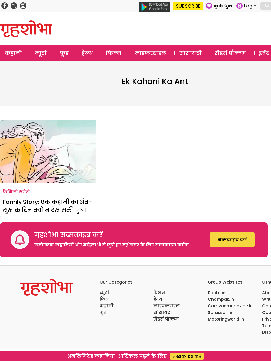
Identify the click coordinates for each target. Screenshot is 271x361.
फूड (64, 53)
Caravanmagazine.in (230, 306)
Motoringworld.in (226, 319)
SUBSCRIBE (188, 6)
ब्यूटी (41, 53)
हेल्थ (87, 53)
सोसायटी (190, 53)
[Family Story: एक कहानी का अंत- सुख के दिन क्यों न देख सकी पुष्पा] (48, 151)
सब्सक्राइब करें (232, 240)
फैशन (159, 293)
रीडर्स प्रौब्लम (230, 53)
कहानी (13, 53)
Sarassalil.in (220, 312)
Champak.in (221, 299)
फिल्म (113, 53)
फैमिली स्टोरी (16, 192)
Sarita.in (216, 293)
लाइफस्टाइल (150, 53)
